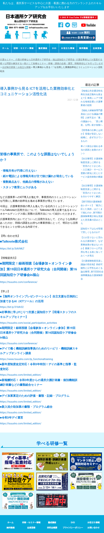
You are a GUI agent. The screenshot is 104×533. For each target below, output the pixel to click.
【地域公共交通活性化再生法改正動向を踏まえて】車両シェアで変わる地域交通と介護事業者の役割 (92, 97)
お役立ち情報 (68, 48)
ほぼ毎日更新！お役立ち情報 (16, 67)
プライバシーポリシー (73, 527)
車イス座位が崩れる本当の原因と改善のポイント (92, 150)
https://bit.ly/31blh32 (12, 307)
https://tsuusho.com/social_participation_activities (28, 322)
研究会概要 (52, 527)
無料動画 (83, 48)
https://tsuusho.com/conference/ (18, 282)
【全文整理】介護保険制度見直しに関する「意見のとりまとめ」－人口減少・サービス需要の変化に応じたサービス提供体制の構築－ (92, 169)
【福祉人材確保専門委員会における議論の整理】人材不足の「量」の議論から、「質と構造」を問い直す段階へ (92, 117)
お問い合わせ (93, 527)
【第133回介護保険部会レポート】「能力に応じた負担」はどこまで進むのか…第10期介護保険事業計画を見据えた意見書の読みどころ (92, 212)
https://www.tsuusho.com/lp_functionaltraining (26, 359)
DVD (54, 48)
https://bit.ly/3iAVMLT (12, 248)
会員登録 (97, 48)
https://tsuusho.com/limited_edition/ (20, 374)
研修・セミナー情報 (24, 48)
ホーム (5, 48)
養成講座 (42, 48)
